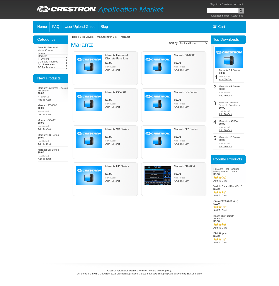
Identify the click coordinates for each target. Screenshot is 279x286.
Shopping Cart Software (170, 273)
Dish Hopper (220, 233)
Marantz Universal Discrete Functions (116, 57)
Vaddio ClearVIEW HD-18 (227, 186)
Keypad (42, 53)
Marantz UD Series (117, 166)
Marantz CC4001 (47, 120)
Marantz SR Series (48, 149)
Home (75, 36)
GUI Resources (53, 64)
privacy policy (164, 270)
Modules (53, 56)
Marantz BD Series (48, 135)
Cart (221, 27)
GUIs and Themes (53, 61)
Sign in (214, 4)
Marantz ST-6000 (47, 105)
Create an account (232, 4)
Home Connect (46, 50)
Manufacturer (104, 36)
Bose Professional (48, 47)
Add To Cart (44, 99)
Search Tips (237, 16)
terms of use (145, 270)
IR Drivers (53, 58)
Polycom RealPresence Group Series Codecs (226, 170)
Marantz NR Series (185, 129)
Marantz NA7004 (184, 166)
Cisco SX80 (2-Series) (225, 201)
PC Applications (53, 67)
